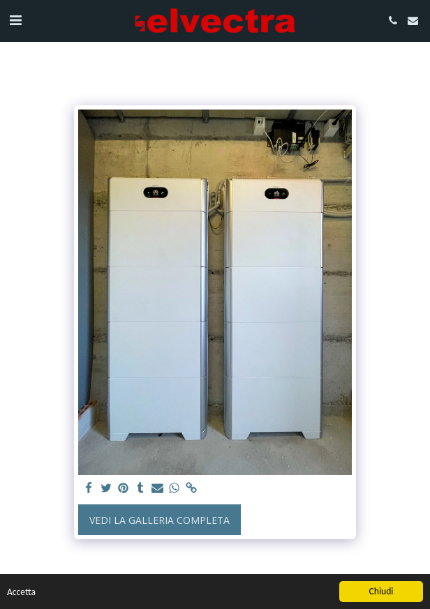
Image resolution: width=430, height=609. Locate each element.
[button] (15, 20)
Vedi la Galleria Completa (159, 520)
